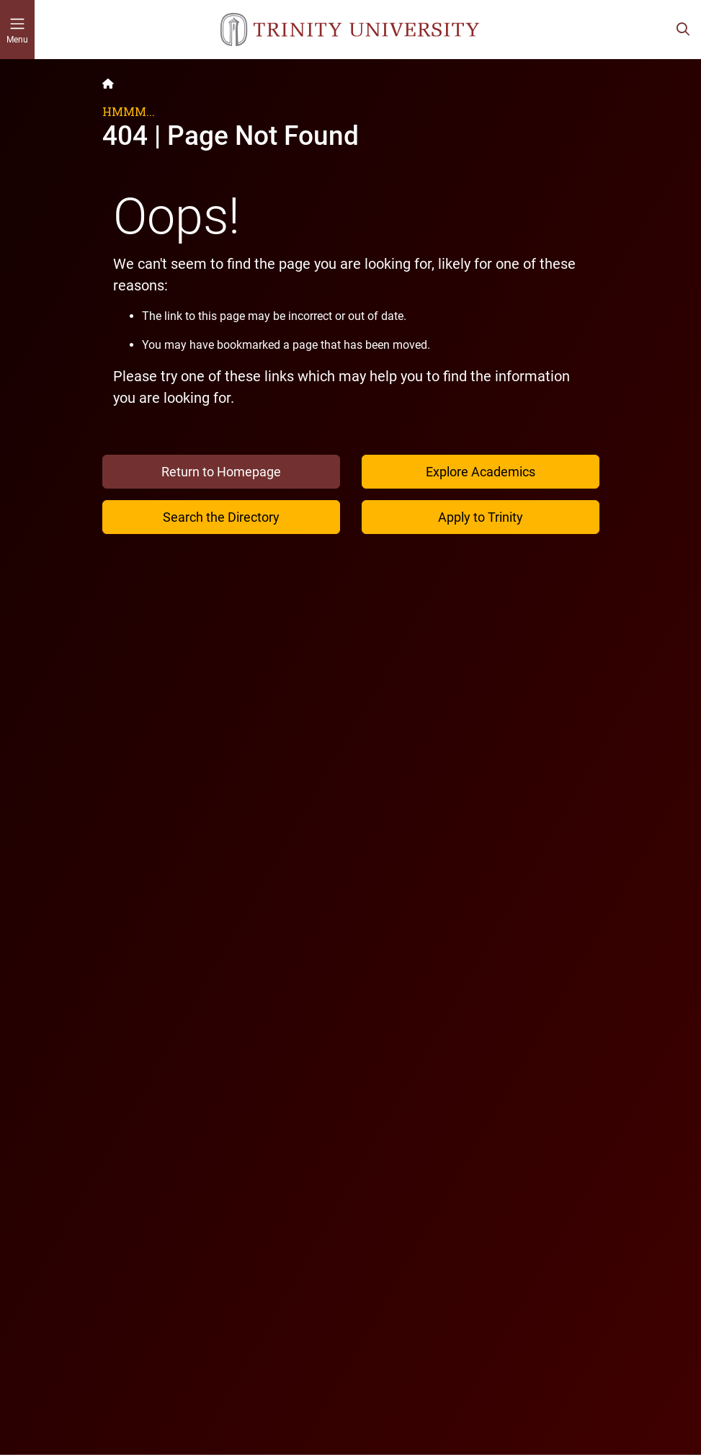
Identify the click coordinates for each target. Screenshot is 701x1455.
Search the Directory (221, 517)
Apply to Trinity (480, 517)
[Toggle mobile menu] (17, 29)
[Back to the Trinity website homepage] (108, 83)
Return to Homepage (221, 471)
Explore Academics (480, 471)
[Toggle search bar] (683, 29)
